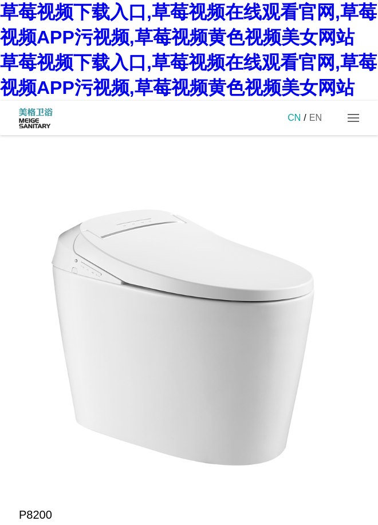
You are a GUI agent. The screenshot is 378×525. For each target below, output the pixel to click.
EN (315, 118)
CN (294, 118)
